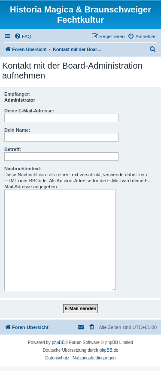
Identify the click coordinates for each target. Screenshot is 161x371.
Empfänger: (17, 94)
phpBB (58, 342)
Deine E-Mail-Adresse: (29, 110)
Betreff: (12, 149)
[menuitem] (22, 36)
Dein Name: (17, 130)
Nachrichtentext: (23, 168)
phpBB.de (109, 350)
